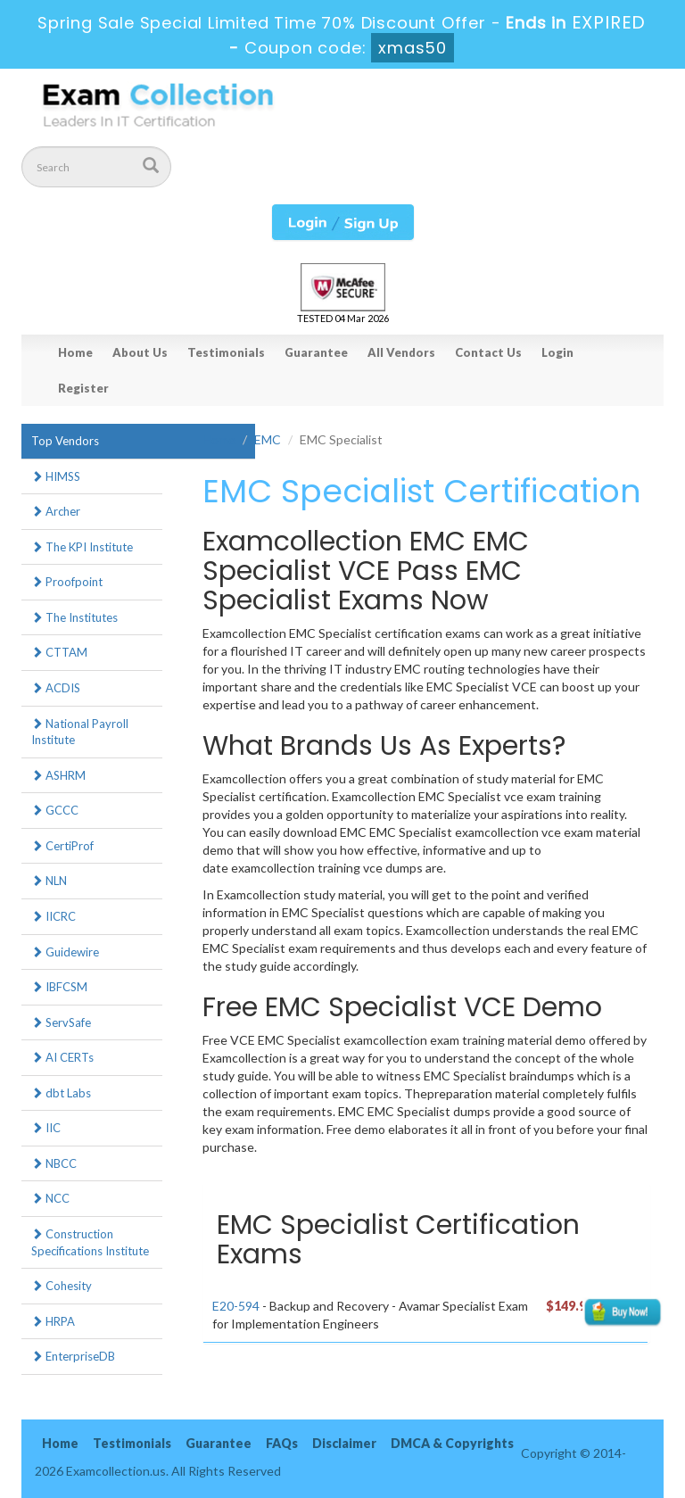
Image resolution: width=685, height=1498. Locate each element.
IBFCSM (59, 987)
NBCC (54, 1163)
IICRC (53, 916)
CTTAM (59, 652)
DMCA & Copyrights (452, 1443)
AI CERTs (62, 1057)
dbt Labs (61, 1093)
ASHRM (58, 775)
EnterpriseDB (73, 1356)
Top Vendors (65, 441)
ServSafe (61, 1022)
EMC (267, 439)
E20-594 (236, 1305)
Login (557, 352)
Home (75, 352)
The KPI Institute (82, 547)
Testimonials (226, 352)
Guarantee (316, 352)
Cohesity (61, 1286)
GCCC (54, 810)
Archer (55, 511)
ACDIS (55, 688)
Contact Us (488, 352)
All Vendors (401, 352)
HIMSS (55, 476)
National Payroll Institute (79, 732)
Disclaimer (344, 1443)
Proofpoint (67, 582)
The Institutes (74, 617)
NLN (49, 880)
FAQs (282, 1443)
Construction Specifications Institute (90, 1242)
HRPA (53, 1321)
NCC (50, 1198)
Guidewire (65, 952)
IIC (46, 1128)
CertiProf (62, 846)
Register (83, 388)
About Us (140, 352)
